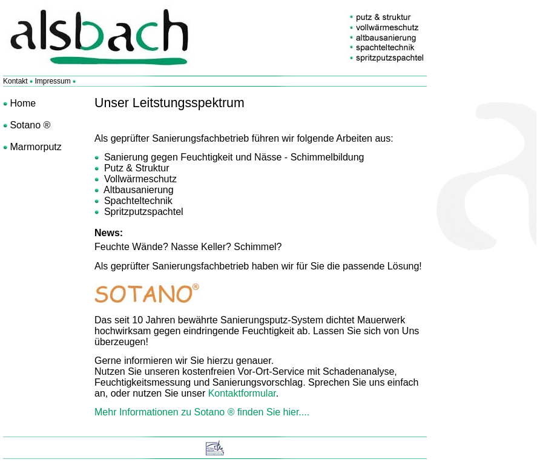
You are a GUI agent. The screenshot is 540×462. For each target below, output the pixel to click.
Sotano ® (28, 125)
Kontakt (16, 81)
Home (21, 103)
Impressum (52, 81)
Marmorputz (34, 147)
